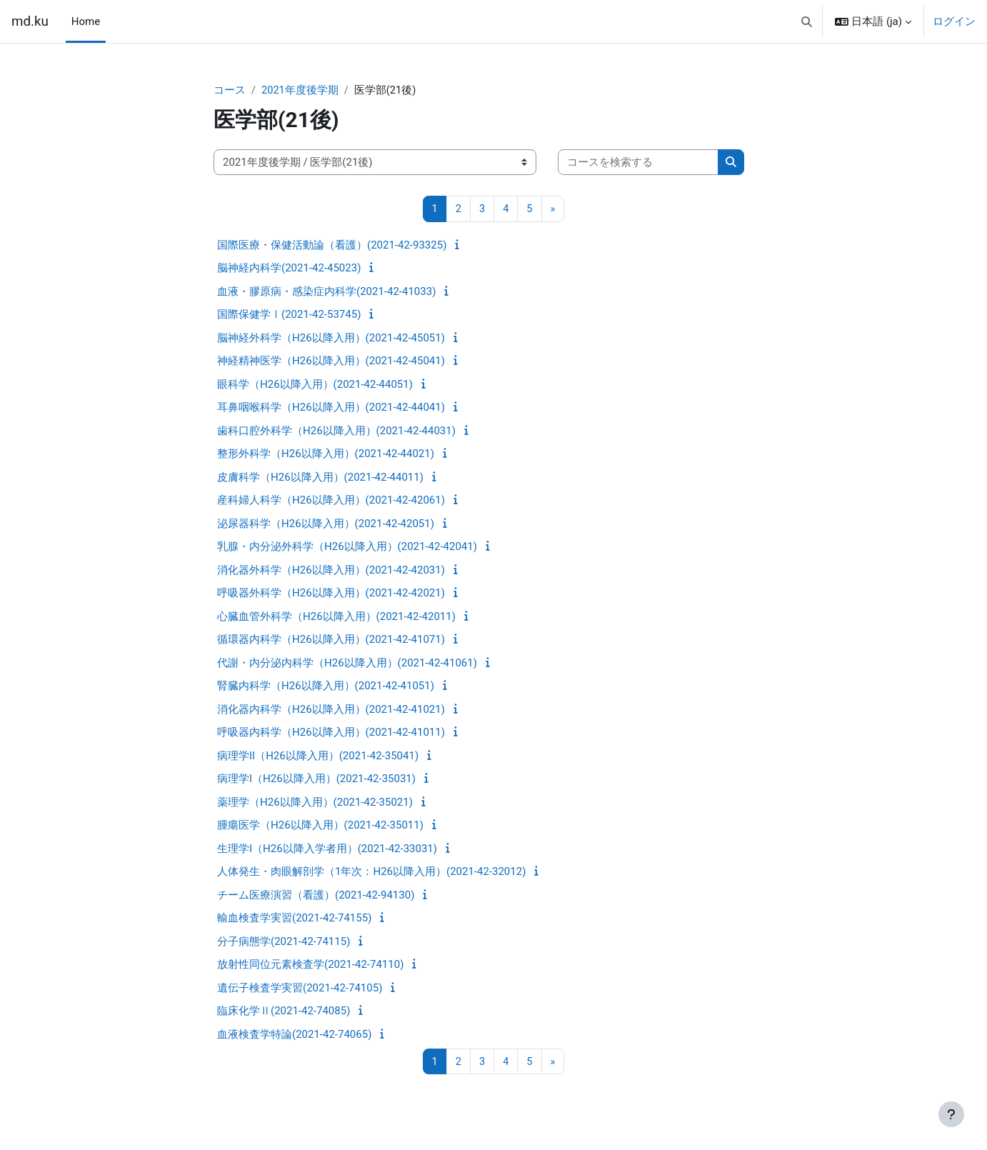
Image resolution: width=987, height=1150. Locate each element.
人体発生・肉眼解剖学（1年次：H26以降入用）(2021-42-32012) (371, 872)
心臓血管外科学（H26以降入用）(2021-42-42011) (336, 617)
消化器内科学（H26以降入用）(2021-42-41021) (331, 710)
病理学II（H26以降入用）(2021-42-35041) (318, 756)
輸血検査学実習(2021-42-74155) (294, 918)
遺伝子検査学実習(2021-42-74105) (299, 988)
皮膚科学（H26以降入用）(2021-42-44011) (320, 477)
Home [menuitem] (85, 21)
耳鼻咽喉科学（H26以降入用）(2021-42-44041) (331, 407)
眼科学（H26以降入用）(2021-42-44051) (315, 385)
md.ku (30, 21)
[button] (806, 21)
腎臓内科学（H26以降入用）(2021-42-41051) (325, 686)
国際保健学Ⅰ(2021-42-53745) (289, 315)
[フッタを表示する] (951, 1114)
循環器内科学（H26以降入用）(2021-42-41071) (331, 640)
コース (230, 90)
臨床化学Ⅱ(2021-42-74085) (283, 1011)
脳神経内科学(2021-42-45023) (289, 268)
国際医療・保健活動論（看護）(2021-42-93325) (331, 245)
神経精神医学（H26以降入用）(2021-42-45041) (331, 361)
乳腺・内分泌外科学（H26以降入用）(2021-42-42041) (347, 547)
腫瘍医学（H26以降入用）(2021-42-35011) (320, 825)
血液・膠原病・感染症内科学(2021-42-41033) (326, 292)
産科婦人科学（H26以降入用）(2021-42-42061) (331, 500)
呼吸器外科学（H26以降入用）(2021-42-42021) (331, 593)
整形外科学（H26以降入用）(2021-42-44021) (325, 454)
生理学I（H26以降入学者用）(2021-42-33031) (327, 849)
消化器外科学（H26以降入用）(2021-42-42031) (331, 570)
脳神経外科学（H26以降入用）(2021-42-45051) (331, 338)
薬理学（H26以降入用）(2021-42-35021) (315, 802)
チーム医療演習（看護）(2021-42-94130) (315, 895)
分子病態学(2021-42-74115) (283, 942)
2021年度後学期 (300, 90)
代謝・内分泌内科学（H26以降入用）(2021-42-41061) (347, 663)
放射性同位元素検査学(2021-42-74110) (310, 965)
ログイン (954, 21)
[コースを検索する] (638, 163)
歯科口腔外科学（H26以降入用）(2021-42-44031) (336, 431)
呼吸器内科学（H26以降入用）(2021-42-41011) (331, 732)
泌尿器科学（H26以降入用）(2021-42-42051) (325, 524)
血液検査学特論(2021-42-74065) (294, 1035)
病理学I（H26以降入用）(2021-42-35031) (316, 779)
